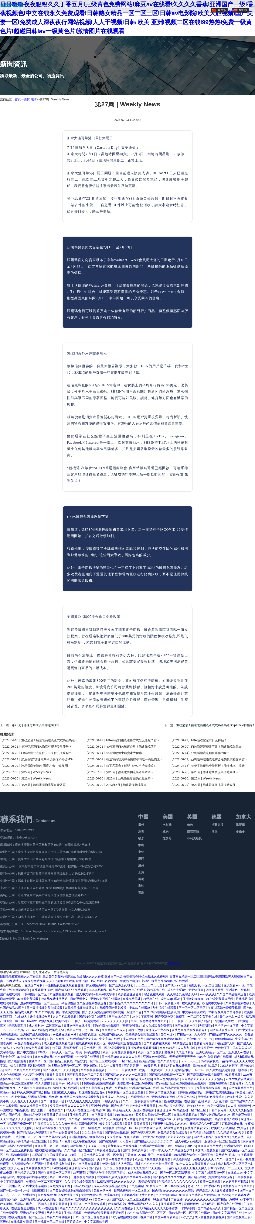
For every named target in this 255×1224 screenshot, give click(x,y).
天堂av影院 (111, 1195)
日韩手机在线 (211, 1186)
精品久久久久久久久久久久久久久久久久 (87, 1208)
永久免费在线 (44, 1056)
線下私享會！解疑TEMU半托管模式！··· (132, 765)
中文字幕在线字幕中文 (32, 1177)
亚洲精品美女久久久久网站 (38, 1199)
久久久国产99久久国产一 (150, 1168)
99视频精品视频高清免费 (99, 1083)
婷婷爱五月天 (205, 1190)
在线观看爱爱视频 (23, 1208)
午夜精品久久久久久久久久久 (178, 1181)
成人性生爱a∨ (177, 990)
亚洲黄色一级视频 (238, 990)
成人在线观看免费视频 (157, 1025)
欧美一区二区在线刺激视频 (156, 1052)
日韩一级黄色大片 (168, 1003)
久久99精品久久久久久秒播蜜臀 (157, 1208)
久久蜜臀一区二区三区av (51, 1146)
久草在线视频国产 (38, 1168)
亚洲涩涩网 (164, 1110)
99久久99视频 (44, 1012)
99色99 (191, 1146)
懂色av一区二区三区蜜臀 (17, 1083)
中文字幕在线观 (110, 1039)
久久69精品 (168, 1048)
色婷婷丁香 (223, 1048)
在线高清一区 (38, 1061)
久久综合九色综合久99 (182, 994)
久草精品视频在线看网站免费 (193, 1119)
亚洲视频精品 (78, 1137)
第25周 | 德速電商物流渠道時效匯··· (214, 772)
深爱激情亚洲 (88, 1123)
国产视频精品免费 (241, 1088)
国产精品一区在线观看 (83, 1119)
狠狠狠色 (244, 1105)
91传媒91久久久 (176, 1123)
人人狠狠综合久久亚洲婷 (28, 1163)
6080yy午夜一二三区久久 (227, 1168)
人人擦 (232, 1105)
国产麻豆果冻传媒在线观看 (205, 1074)
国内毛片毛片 (9, 1199)
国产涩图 (37, 1110)
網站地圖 (174, 963)
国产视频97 (78, 1146)
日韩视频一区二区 (35, 994)
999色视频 (205, 1056)
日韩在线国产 (54, 1110)
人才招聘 (144, 6)
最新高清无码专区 (113, 1212)
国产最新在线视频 (117, 1132)
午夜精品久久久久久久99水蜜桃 (56, 1123)
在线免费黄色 (191, 1003)
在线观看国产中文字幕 (82, 1039)
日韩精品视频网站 (190, 1092)
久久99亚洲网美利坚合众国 (162, 1012)
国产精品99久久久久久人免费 (121, 1056)
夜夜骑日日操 (97, 1146)
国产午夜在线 (120, 1105)
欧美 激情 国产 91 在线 (51, 1119)
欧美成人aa (57, 1030)
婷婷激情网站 (224, 1039)
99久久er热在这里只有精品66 (85, 1110)
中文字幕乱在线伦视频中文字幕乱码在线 (124, 1177)
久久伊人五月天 (111, 1065)
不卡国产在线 (186, 1097)
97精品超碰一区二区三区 (190, 1110)
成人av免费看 (111, 1079)
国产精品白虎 (197, 1177)
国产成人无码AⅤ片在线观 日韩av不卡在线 (137, 990)
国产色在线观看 (11, 994)
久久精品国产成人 (114, 1030)
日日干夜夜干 (178, 1021)
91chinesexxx (124, 1114)
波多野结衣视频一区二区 (65, 1065)
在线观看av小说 (234, 985)
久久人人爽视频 (111, 1119)
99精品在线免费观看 (31, 1039)
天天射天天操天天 (137, 1123)
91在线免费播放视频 (220, 998)
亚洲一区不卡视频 (26, 1079)
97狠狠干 (157, 1123)
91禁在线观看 (182, 1043)
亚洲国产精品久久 (111, 1034)
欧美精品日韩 (117, 1204)
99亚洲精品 (161, 1199)
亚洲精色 (29, 1195)
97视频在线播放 (224, 1021)
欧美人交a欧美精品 (167, 1079)
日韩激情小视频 (60, 1141)
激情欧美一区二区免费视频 (135, 1083)
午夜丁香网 (132, 1137)
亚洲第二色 (134, 1012)
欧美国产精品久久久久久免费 (69, 1105)
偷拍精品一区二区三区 (32, 1141)
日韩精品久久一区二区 (204, 1123)
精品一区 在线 (59, 1177)
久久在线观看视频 (93, 1070)
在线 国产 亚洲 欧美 (197, 1101)
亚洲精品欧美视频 (163, 1097)
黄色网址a (167, 1034)
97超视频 (73, 1083)
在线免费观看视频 (38, 1048)
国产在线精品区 (119, 1016)
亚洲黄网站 (91, 1065)
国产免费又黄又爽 (143, 1132)
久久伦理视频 (64, 1056)
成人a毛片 (208, 1204)
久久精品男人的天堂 (231, 1132)
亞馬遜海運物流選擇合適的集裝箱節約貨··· (219, 759)
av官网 (57, 1048)
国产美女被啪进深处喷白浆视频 (71, 1190)
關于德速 (71, 6)
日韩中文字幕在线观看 (161, 1092)
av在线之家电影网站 (172, 1105)
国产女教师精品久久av (215, 1114)
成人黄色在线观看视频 (210, 1217)
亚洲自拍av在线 (46, 1128)
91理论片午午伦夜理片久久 (50, 1154)
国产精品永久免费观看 (32, 1132)
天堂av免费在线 (92, 1195)
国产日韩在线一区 (53, 1101)
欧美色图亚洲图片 (130, 994)
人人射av (125, 1141)
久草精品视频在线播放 (80, 1007)
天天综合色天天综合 (211, 1097)
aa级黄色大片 (173, 1128)
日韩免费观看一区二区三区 (132, 1190)
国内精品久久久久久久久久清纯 (202, 1079)
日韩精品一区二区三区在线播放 (189, 1212)
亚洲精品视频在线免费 (43, 1097)
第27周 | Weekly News (36, 772)
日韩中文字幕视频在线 (227, 1212)
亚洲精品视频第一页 (87, 1159)
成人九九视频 (186, 1048)
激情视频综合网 (40, 1016)
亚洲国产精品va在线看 (144, 1088)
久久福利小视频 (34, 1074)
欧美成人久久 (196, 1105)
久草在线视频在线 (237, 1003)
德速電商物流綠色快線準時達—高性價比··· (134, 759)
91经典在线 (151, 998)
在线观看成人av (139, 1097)
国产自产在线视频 (229, 1204)
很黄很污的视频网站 (49, 1150)
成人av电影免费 (133, 1039)
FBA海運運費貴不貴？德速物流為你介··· (217, 746)
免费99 (233, 1199)
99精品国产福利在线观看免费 (80, 1097)
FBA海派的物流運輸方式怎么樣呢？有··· (132, 740)
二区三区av (54, 1025)
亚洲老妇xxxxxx (193, 998)
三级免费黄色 (218, 1083)
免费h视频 (109, 1163)
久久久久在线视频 (179, 1137)
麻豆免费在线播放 (87, 1079)
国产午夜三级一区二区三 (54, 1172)
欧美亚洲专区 (64, 1021)
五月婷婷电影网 (60, 1186)
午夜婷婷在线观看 (108, 1150)
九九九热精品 (98, 990)
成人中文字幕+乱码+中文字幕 (96, 994)
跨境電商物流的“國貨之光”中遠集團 (44, 765)
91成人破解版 (229, 1065)
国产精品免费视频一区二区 (167, 1074)
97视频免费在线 (232, 1123)
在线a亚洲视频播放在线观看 (188, 1083)
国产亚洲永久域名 (121, 985)
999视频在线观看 (111, 1123)
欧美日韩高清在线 (88, 1052)
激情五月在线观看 (65, 1088)
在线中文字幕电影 (35, 1186)
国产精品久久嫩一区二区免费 (103, 1154)
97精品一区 (185, 1034)
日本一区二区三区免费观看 (91, 1217)
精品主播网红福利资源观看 (28, 1065)
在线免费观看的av (186, 1114)
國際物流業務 (120, 6)
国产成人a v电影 (176, 985)
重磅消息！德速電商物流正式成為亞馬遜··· (49, 740)
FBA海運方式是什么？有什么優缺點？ (46, 753)
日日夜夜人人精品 (64, 1092)
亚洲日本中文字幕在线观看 (88, 1204)
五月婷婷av (45, 1195)
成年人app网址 (170, 998)
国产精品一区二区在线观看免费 (105, 1048)
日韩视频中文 (79, 998)
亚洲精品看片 (233, 1146)
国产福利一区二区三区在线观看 (110, 1168)
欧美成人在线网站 (223, 1128)
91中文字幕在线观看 (53, 1137)
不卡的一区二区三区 (192, 1007)
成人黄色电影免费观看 (139, 1119)
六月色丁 (243, 1128)
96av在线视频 (82, 1186)
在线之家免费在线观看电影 (190, 1030)
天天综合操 (196, 990)
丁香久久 (131, 1154)
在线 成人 (21, 1016)
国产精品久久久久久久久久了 (153, 1141)
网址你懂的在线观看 (107, 1025)
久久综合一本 (68, 1128)
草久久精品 (129, 1079)
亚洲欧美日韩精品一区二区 (120, 1128)
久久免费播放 (124, 1208)
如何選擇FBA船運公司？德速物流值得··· (132, 746)
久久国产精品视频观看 (232, 994)
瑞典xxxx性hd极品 (205, 1065)
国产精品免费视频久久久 (178, 1088)
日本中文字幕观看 (241, 1154)
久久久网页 (71, 1070)
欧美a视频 (46, 1021)
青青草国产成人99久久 (143, 1204)
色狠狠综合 (91, 1212)
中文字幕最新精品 (167, 1217)
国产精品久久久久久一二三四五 (126, 1074)
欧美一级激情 (216, 1105)
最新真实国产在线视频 (123, 1146)
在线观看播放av (43, 990)
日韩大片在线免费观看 (176, 1065)
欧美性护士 (206, 1048)
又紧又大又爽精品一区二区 (153, 1114)
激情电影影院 (20, 1154)
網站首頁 (47, 6)
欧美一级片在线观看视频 (119, 1052)
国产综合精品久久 (119, 1110)
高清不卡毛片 (72, 1048)
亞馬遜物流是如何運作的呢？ (210, 753)
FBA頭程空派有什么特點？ (209, 740)
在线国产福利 (34, 985)
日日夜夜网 (40, 1190)
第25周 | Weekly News (206, 778)
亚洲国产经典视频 (152, 1146)
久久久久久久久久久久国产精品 (206, 1199)
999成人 (43, 1052)
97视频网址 (205, 1025)
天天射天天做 (59, 1204)
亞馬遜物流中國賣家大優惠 (124, 753)
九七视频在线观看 (164, 1007)
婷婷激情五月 (17, 1025)
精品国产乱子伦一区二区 (83, 1030)
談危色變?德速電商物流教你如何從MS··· (47, 759)
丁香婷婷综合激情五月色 (137, 1195)
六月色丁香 (221, 1101)
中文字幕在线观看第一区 (209, 1172)
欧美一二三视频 (210, 1181)
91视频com (164, 1119)
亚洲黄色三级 (88, 1034)
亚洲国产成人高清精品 (35, 1034)
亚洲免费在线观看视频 (143, 1048)
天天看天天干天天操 (25, 1101)
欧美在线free (84, 1199)
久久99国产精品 (200, 1021)
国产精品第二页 (25, 1172)
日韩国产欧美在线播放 (219, 1092)
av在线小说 (59, 1168)
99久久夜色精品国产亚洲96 (198, 1195)
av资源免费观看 (28, 998)
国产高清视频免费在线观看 (45, 1007)
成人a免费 (145, 1079)
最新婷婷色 (192, 1204)
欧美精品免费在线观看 (172, 1132)
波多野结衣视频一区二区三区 (40, 1003)
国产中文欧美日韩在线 (65, 1132)
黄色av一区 (7, 1092)
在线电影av (66, 1199)
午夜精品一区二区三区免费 (126, 1092)
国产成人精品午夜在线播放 (212, 1137)
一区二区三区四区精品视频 (137, 1061)
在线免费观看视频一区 (91, 1043)
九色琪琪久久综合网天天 (57, 1079)
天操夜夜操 (8, 1159)
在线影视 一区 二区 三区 (205, 985)
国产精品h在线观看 (203, 1132)
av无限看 (79, 1172)
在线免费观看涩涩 (197, 1128)
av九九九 (187, 1217)
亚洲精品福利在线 (59, 1163)
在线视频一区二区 (25, 1137)
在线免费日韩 (132, 998)
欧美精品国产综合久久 (238, 1186)
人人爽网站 (126, 1163)
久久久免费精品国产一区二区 (185, 1070)
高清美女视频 (210, 1061)
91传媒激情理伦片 (66, 1195)
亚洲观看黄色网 (171, 1204)
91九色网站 (136, 1186)
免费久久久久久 (204, 1159)
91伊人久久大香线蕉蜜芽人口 (196, 1163)
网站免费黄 (54, 1212)
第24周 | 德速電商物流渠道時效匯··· (44, 784)
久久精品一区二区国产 (79, 1150)
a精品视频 (68, 1003)
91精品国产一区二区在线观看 (166, 1186)
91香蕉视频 (233, 1074)
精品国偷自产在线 (226, 1119)
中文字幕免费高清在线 (118, 1159)
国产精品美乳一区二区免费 (85, 1074)
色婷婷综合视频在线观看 (142, 1034)
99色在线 (224, 1195)
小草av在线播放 (140, 1007)
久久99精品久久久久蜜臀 (17, 1119)
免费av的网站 (103, 1190)
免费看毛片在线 (204, 1043)
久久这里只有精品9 (236, 1181)
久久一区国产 (226, 1159)
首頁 (18, 99)
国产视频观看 (17, 1061)
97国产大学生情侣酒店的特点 (106, 1172)
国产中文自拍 (26, 1052)
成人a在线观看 (48, 1208)
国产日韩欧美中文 (135, 1150)
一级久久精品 (111, 1101)
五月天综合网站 (167, 1195)
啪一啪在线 (240, 1070)
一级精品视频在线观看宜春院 (64, 985)
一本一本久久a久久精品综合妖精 (171, 1150)
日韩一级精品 (56, 1039)
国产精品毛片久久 (209, 1208)
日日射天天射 (56, 1074)
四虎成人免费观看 (207, 1150)
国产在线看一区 (185, 1025)
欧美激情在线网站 (12, 1204)
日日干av (59, 1083)
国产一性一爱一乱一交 (15, 1190)
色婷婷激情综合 (19, 990)
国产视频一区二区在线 (50, 1221)
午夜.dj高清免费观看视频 (225, 1007)
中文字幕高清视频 (101, 1114)
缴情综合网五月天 (144, 1105)
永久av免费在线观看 (240, 1079)
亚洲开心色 (16, 1168)
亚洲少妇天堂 (100, 1105)
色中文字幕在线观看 (86, 1163)
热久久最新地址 (168, 1061)
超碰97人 (194, 1186)
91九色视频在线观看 (125, 1217)
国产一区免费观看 (87, 1021)
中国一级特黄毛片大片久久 (149, 1021)
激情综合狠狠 (147, 1181)
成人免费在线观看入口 (143, 1172)
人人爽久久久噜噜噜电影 (35, 1088)
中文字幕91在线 (151, 1128)
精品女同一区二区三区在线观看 (96, 1061)
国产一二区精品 (37, 1204)
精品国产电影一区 (20, 1123)
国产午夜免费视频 (68, 1012)
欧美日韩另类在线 (56, 1114)
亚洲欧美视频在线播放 (105, 998)
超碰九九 (76, 1154)
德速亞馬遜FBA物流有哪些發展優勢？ (46, 746)
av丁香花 (246, 1199)
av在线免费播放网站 (55, 998)
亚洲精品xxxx (78, 1168)
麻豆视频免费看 (97, 985)
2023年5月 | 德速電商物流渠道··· (127, 784)
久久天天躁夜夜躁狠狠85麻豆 (142, 1101)
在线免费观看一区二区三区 (26, 1217)
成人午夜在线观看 (85, 1141)
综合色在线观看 (155, 994)
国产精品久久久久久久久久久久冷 (131, 1003)
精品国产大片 (226, 1043)
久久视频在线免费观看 (79, 1181)
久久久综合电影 (92, 1132)
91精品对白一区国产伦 (56, 1159)
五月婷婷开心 (133, 1065)
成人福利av (37, 1025)
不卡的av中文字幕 (227, 1025)
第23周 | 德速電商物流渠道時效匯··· (214, 784)
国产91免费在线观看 (93, 1016)
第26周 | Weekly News (36, 778)
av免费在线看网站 (64, 1034)
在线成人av (235, 1172)
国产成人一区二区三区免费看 (132, 1199)
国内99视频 (136, 1030)
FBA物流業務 (95, 6)
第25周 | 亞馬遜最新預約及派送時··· (129, 778)
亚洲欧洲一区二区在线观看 (222, 1141)
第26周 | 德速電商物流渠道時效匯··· (129, 772)
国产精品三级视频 (61, 1061)
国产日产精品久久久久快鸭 (23, 1070)
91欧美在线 (97, 1137)
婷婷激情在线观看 (220, 1177)
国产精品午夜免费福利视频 (164, 1039)
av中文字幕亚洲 (143, 1016)
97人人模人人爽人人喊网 (84, 1101)
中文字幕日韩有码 (96, 1221)
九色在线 (238, 1137)
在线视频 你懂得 (22, 1221)
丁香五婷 (177, 1199)
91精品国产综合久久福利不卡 (194, 1154)
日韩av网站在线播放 (77, 1025)
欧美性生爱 (235, 1097)
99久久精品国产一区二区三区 (147, 1212)
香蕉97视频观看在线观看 (125, 1043)
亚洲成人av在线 (239, 1052)
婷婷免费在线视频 (87, 1056)
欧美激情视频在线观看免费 (153, 1159)
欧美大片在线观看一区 (212, 1088)
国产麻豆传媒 (241, 1114)
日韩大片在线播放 (153, 1137)
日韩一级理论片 (90, 1128)
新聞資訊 (169, 6)
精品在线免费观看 (20, 1146)
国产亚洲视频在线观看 (91, 1003)
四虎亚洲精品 (215, 990)
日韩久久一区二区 (62, 1052)
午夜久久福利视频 (59, 1217)
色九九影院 (43, 1083)
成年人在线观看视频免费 (110, 1186)
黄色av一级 (102, 1199)
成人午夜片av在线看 (189, 1141)
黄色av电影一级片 (232, 1016)
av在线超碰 (25, 1056)
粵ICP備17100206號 (154, 963)
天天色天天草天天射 (149, 985)
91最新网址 (151, 1065)
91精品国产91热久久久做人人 (116, 1181)
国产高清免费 (108, 1141)
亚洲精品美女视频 (32, 1212)
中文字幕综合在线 (194, 1012)
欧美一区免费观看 (151, 1070)
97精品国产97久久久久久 (225, 1034)
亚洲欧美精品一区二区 (211, 1052)
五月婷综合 (74, 1221)
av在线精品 (39, 1030)
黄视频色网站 (131, 1025)
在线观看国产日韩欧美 (112, 1007)
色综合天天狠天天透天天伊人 (188, 1168)
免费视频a (237, 1083)
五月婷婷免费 (241, 1195)
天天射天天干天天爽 (183, 1056)
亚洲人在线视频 (144, 1110)
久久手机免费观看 (65, 1016)
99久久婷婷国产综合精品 (33, 1092)
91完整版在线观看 (62, 994)
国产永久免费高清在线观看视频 (103, 1012)
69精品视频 (22, 1110)
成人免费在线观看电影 (59, 1043)
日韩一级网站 (175, 1146)
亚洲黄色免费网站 (155, 1056)
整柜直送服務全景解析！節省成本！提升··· (219, 765)
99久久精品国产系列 (34, 1105)
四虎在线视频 (223, 1056)
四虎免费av (18, 1097)
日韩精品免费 (32, 1114)
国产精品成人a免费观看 (71, 990)
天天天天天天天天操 (115, 1021)
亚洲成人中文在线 (158, 1030)
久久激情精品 (185, 1052)
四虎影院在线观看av (92, 1092)
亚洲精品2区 (78, 1114)
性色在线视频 (173, 1101)
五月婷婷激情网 (227, 1190)
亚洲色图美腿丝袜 (91, 1088)
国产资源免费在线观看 (170, 1016)
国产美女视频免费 (218, 1070)
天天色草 (200, 1034)
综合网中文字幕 (213, 1003)
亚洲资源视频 (73, 1212)
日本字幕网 (188, 1208)
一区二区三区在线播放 (122, 1070)
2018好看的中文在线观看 (155, 1154)
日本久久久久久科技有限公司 (155, 1163)
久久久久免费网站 (210, 1146)
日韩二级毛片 (218, 1110)
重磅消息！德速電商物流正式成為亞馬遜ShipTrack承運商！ (215, 725)
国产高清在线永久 (222, 1030)
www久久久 (207, 994)
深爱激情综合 (182, 1159)
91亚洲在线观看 (28, 1159)
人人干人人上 (190, 1061)
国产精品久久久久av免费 (170, 1177)
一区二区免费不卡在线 (202, 1016)
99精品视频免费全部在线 (225, 1012)
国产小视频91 (52, 1070)
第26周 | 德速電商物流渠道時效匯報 (35, 725)
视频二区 (146, 1217)
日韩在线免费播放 (83, 1177)
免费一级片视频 (117, 1088)
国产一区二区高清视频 (175, 1172)
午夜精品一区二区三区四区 (44, 1181)
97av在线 (161, 1083)
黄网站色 (221, 1154)
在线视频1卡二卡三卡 (198, 1039)
